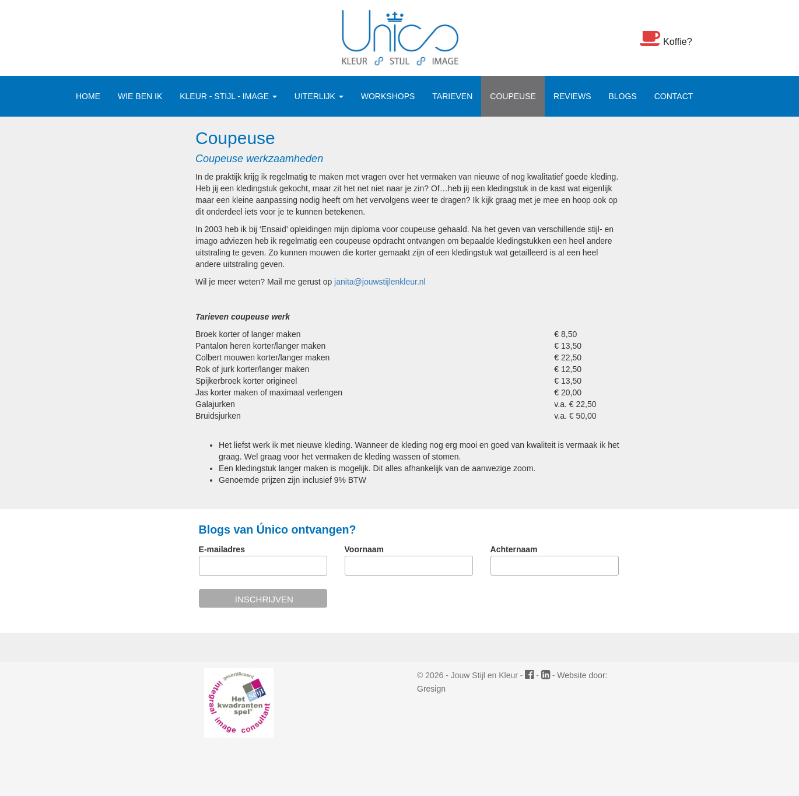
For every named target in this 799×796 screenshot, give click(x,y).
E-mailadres (222, 549)
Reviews (572, 96)
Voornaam (364, 549)
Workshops (388, 96)
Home (88, 96)
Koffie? (666, 38)
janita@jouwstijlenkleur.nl (380, 281)
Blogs (622, 96)
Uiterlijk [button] (319, 96)
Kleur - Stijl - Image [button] (228, 96)
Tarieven (452, 96)
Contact (673, 96)
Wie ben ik (140, 96)
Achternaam (514, 549)
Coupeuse (513, 96)
